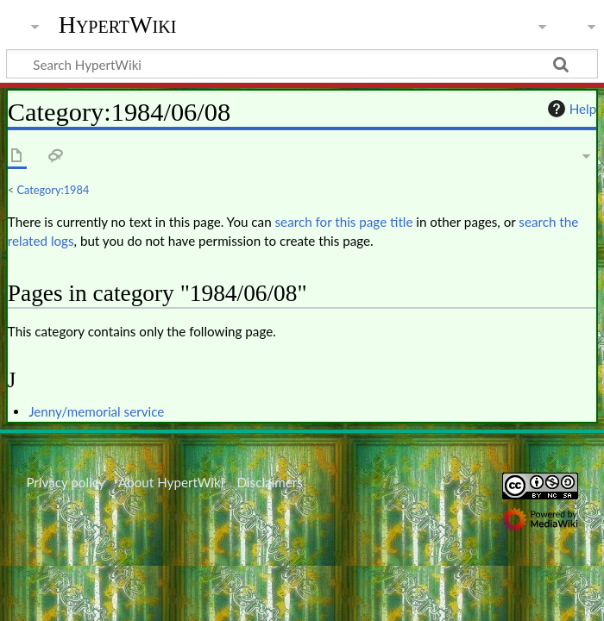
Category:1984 (53, 190)
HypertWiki (118, 25)
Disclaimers (270, 482)
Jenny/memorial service (96, 411)
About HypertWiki (170, 482)
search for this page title (344, 221)
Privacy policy (65, 482)
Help (570, 108)
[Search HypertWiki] (302, 64)
